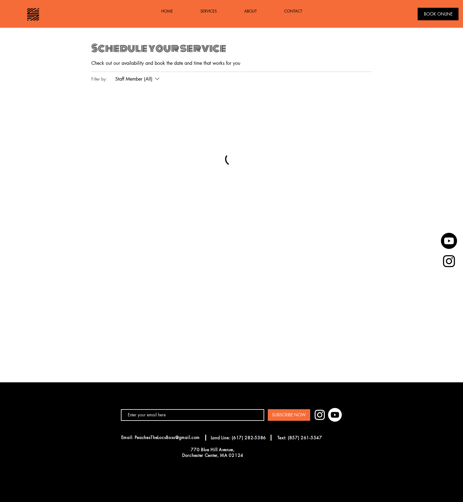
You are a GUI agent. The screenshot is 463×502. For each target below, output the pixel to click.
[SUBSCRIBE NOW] (289, 415)
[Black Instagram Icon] (449, 261)
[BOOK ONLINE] (438, 14)
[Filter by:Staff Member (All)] (138, 79)
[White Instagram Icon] (320, 415)
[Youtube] (449, 241)
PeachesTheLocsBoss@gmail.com (167, 437)
